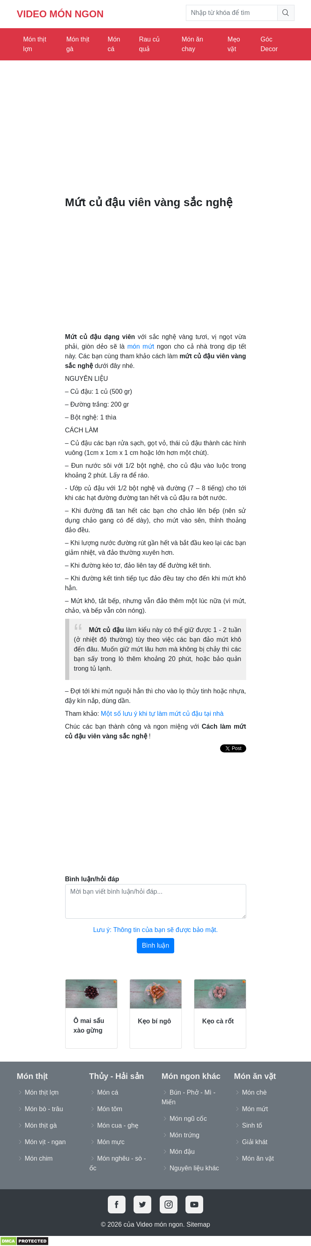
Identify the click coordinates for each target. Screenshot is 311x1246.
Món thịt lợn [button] (42, 1092)
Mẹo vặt (233, 44)
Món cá (114, 44)
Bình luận (155, 945)
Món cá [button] (107, 1092)
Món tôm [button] (109, 1108)
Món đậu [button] (182, 1151)
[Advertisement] (155, 124)
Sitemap (198, 1224)
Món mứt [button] (255, 1108)
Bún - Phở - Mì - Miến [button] (189, 1097)
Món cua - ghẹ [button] (117, 1125)
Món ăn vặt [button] (258, 1158)
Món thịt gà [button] (41, 1125)
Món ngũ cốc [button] (188, 1118)
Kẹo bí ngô (154, 1021)
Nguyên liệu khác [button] (194, 1168)
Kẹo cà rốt (218, 1021)
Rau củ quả (149, 44)
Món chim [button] (39, 1158)
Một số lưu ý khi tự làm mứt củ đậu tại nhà (162, 713)
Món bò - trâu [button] (44, 1108)
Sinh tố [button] (252, 1125)
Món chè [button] (254, 1092)
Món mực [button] (111, 1142)
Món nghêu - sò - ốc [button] (117, 1163)
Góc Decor (269, 44)
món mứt (140, 346)
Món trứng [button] (185, 1135)
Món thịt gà (77, 44)
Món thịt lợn (34, 44)
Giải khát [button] (255, 1142)
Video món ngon (60, 13)
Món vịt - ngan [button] (45, 1142)
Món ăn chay (192, 44)
